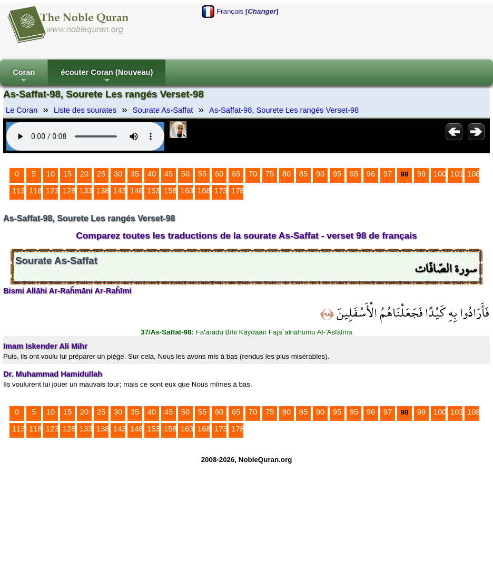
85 (303, 174)
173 (220, 190)
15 (67, 174)
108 (473, 174)
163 (187, 190)
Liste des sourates (85, 110)
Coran (24, 76)
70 (253, 174)
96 (371, 174)
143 (119, 190)
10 (50, 174)
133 (86, 190)
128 (69, 190)
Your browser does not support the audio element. (85, 136)
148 (136, 190)
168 (204, 190)
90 (320, 174)
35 (135, 174)
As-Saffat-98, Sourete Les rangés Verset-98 (284, 110)
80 (286, 174)
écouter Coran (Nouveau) (107, 76)
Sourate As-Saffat (163, 110)
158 (170, 190)
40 (151, 174)
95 (337, 174)
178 (237, 190)
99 (421, 174)
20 (84, 174)
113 (18, 190)
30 (118, 174)
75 (269, 174)
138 (102, 190)
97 (387, 174)
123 (52, 190)
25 (101, 174)
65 (236, 174)
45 (168, 174)
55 (202, 174)
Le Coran (21, 110)
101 (456, 174)
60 (219, 174)
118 (35, 190)
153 (153, 190)
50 (185, 174)
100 (439, 174)
